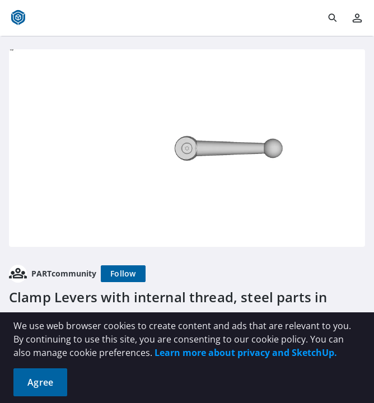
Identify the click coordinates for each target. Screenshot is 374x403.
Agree (40, 382)
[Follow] (123, 273)
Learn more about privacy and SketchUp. (246, 352)
